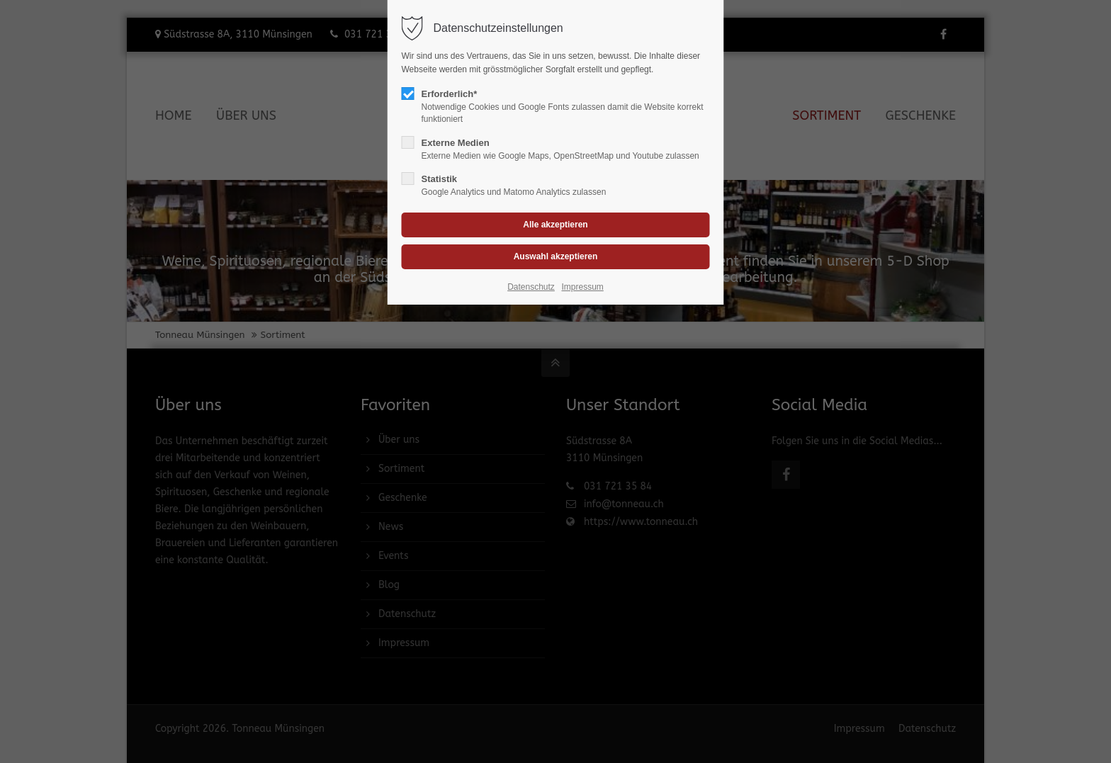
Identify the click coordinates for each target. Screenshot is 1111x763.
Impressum (582, 287)
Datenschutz (531, 287)
